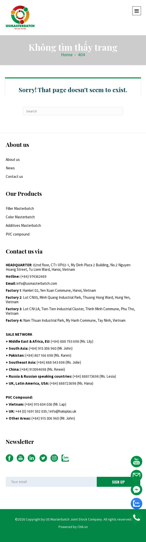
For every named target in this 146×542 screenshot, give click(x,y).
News (10, 168)
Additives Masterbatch (23, 225)
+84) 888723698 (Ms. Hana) (72, 383)
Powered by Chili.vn (73, 527)
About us (13, 159)
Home (66, 54)
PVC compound (18, 234)
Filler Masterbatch (20, 208)
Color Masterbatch (20, 217)
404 (81, 54)
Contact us (14, 176)
